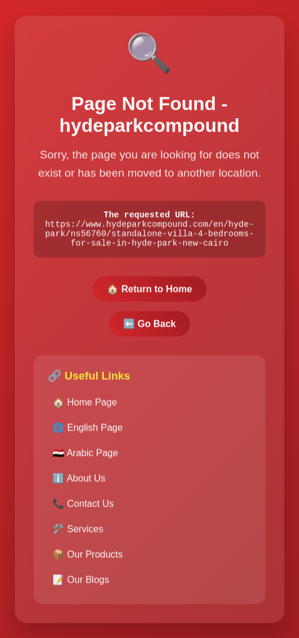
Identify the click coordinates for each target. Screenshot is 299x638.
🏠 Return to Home (149, 295)
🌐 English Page (87, 433)
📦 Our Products (87, 560)
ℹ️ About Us (78, 484)
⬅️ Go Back (149, 329)
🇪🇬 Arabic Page (85, 458)
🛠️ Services (77, 535)
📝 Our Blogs (80, 585)
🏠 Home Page (84, 408)
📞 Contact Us (83, 509)
